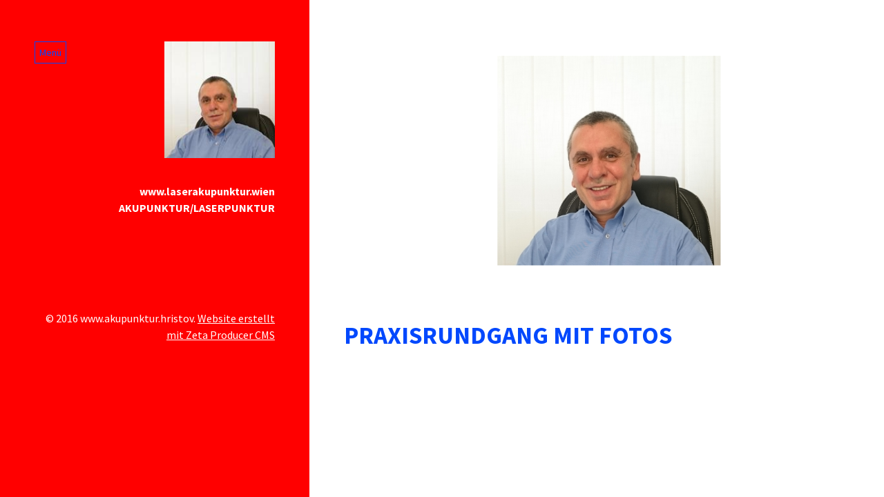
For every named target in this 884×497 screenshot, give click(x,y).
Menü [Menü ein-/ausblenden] (50, 52)
